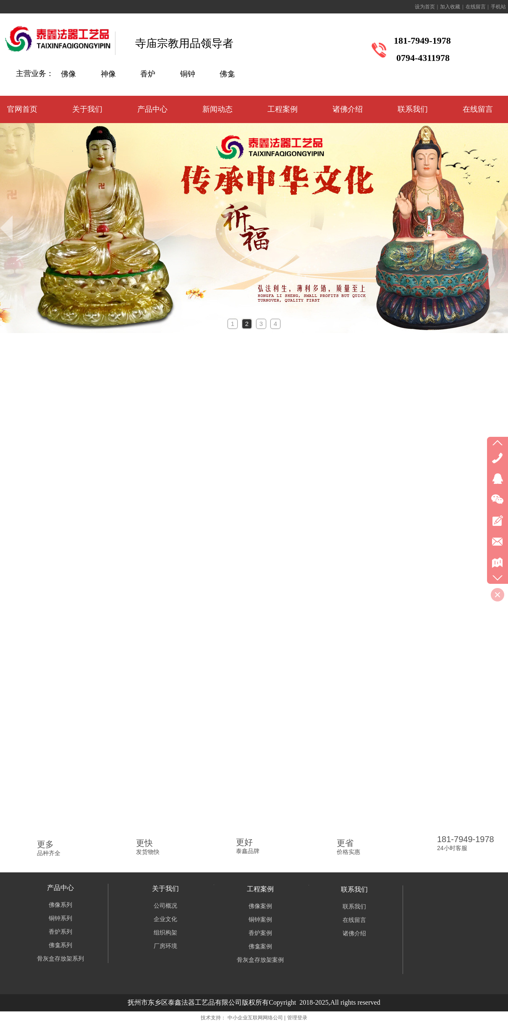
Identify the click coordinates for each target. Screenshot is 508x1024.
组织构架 (165, 932)
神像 (108, 74)
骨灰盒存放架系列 (60, 959)
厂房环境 (165, 946)
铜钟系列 (60, 918)
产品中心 (60, 887)
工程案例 (260, 889)
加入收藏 (450, 7)
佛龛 (227, 74)
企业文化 (165, 919)
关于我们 (165, 888)
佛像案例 (260, 906)
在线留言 (476, 7)
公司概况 (165, 906)
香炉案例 (260, 933)
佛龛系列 (60, 945)
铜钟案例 (260, 919)
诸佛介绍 (354, 933)
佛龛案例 (260, 946)
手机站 (498, 7)
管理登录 (297, 1018)
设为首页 (425, 7)
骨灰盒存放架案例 (260, 960)
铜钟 (187, 74)
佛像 (68, 74)
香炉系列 (60, 932)
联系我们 (354, 889)
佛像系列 (60, 905)
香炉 (147, 74)
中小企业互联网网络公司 (255, 1018)
